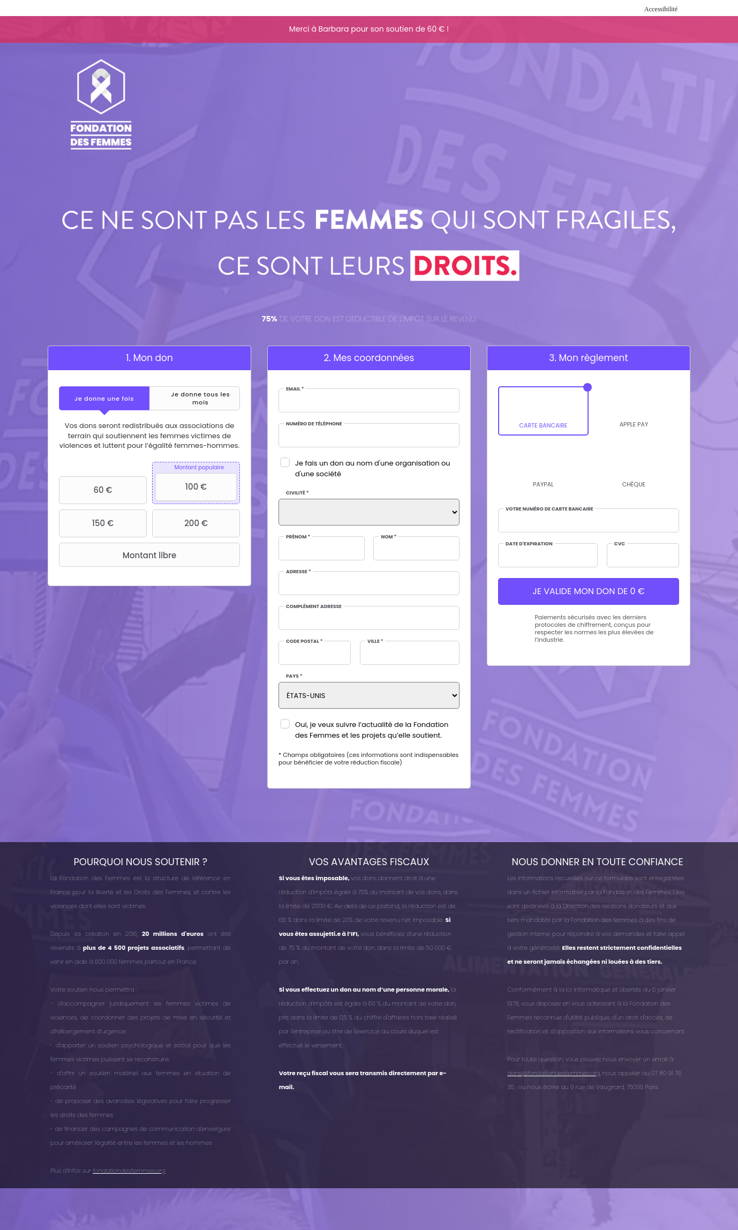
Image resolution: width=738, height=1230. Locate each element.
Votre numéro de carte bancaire (549, 509)
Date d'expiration (529, 544)
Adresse (298, 572)
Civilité (297, 493)
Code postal (304, 641)
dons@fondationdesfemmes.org (553, 1073)
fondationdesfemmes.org (129, 1170)
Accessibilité (660, 9)
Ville (375, 641)
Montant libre (119, 555)
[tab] (104, 398)
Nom (388, 537)
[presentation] (104, 398)
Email (295, 389)
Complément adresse (314, 607)
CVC (619, 544)
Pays (294, 676)
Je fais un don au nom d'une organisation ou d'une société (372, 468)
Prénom (298, 537)
